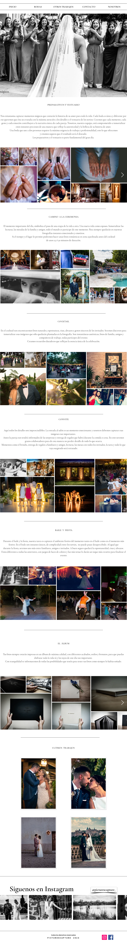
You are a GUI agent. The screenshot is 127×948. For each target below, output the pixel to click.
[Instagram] (104, 937)
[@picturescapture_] (104, 889)
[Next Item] (122, 175)
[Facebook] (110, 937)
